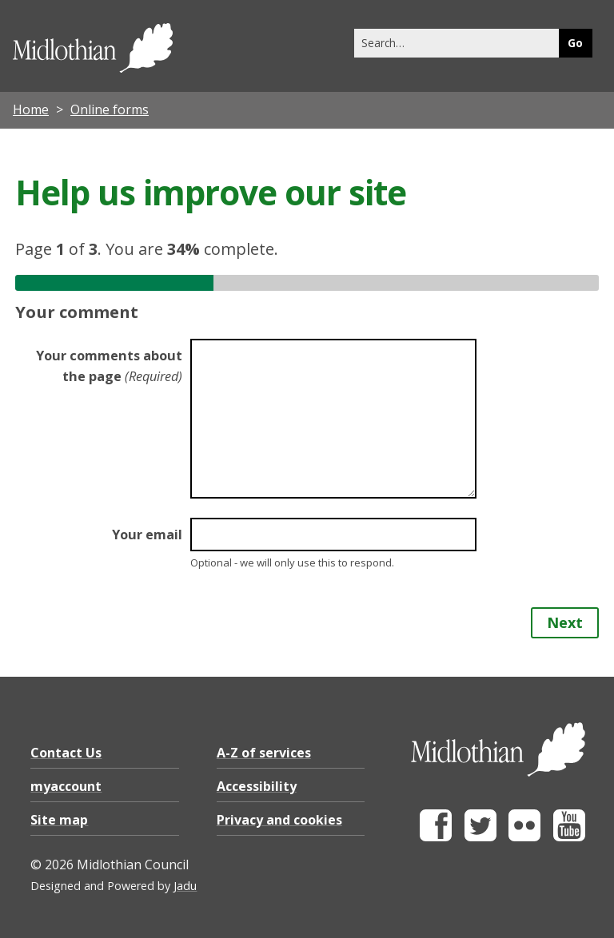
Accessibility (257, 786)
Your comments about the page (109, 366)
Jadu (185, 885)
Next (565, 622)
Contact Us (66, 752)
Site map (59, 820)
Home (31, 109)
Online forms (109, 109)
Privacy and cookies (279, 820)
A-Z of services (264, 752)
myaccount (66, 786)
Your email (147, 534)
